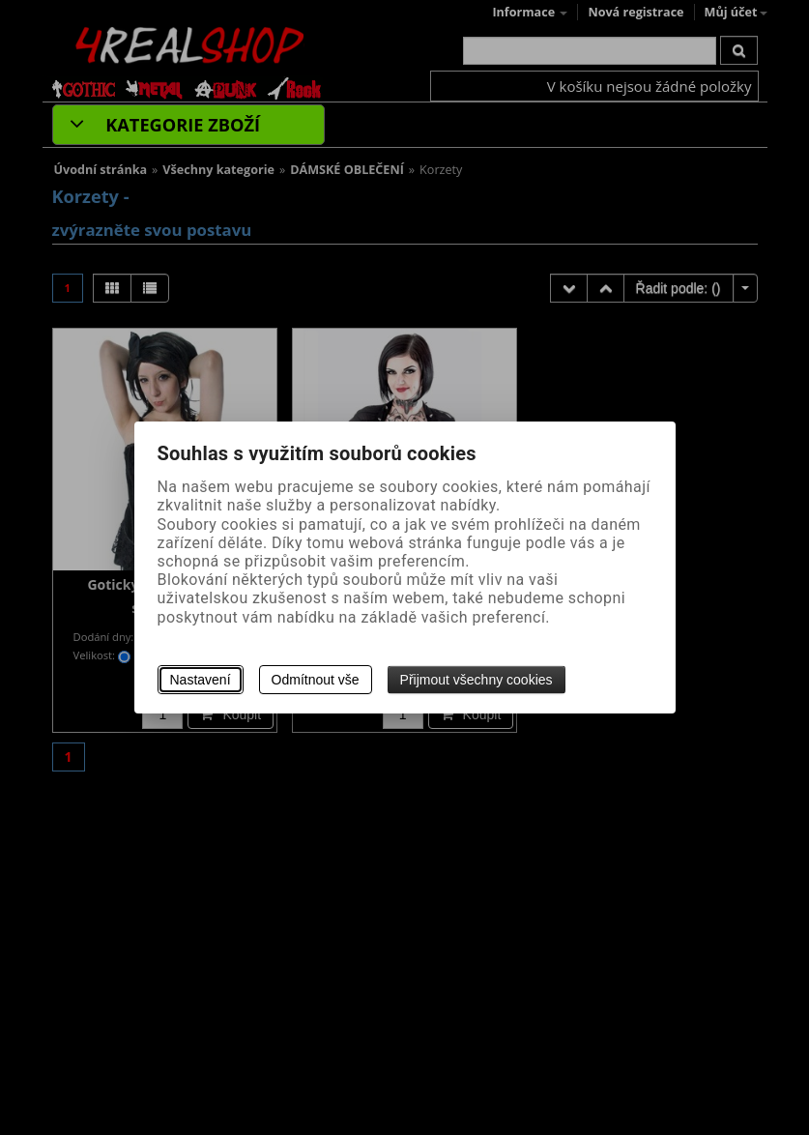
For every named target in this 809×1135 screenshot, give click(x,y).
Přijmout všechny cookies (476, 679)
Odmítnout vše (316, 679)
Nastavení (200, 679)
